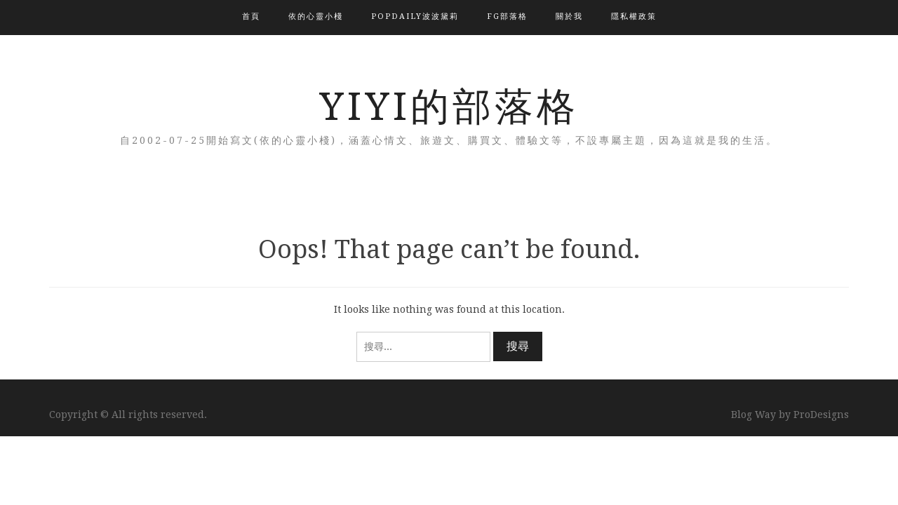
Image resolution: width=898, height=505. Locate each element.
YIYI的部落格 (449, 106)
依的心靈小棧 (315, 16)
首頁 (251, 16)
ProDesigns (821, 414)
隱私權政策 (634, 16)
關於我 (569, 16)
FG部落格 (507, 16)
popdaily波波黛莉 (415, 16)
